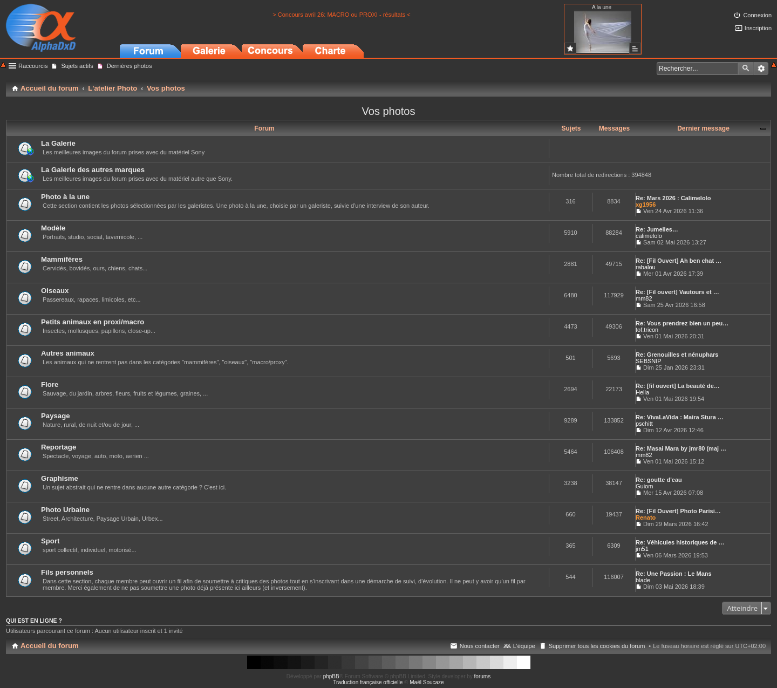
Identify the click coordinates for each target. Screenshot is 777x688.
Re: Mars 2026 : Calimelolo (673, 198)
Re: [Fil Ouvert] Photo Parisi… (678, 511)
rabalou (646, 267)
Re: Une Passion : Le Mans (674, 573)
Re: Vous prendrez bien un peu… (682, 323)
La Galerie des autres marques (93, 170)
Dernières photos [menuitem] (129, 66)
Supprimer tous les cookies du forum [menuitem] (597, 646)
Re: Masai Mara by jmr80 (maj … (681, 448)
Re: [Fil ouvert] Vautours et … (677, 292)
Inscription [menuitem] (758, 28)
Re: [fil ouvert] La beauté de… (678, 386)
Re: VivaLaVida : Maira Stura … (680, 417)
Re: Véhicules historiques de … (680, 542)
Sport (50, 541)
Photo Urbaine (65, 510)
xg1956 (646, 204)
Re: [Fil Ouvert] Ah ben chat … (678, 260)
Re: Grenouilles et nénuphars (677, 354)
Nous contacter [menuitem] (480, 646)
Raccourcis (32, 66)
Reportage (58, 447)
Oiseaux (55, 291)
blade (643, 580)
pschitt (644, 423)
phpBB (331, 676)
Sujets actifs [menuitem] (77, 66)
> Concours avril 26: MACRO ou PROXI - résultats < (341, 14)
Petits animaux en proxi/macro (92, 322)
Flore (49, 384)
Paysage (55, 416)
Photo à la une (65, 197)
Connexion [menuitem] (757, 15)
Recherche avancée (761, 68)
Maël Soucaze (427, 682)
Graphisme (59, 478)
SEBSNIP (649, 361)
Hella (642, 392)
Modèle (53, 228)
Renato (646, 517)
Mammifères (62, 259)
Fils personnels (67, 572)
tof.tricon (647, 329)
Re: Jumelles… (657, 229)
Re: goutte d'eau (659, 479)
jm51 (642, 549)
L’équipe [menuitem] (524, 646)
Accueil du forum (50, 646)
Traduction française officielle (368, 682)
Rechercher (746, 68)
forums (482, 676)
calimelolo (649, 236)
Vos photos (388, 111)
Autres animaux (67, 353)
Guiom (644, 486)
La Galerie (58, 143)
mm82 (644, 298)
